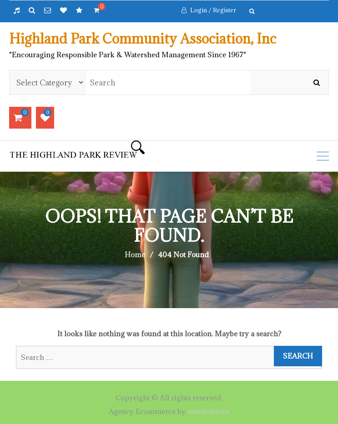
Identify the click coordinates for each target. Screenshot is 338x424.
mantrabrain (208, 411)
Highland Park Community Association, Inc (142, 38)
